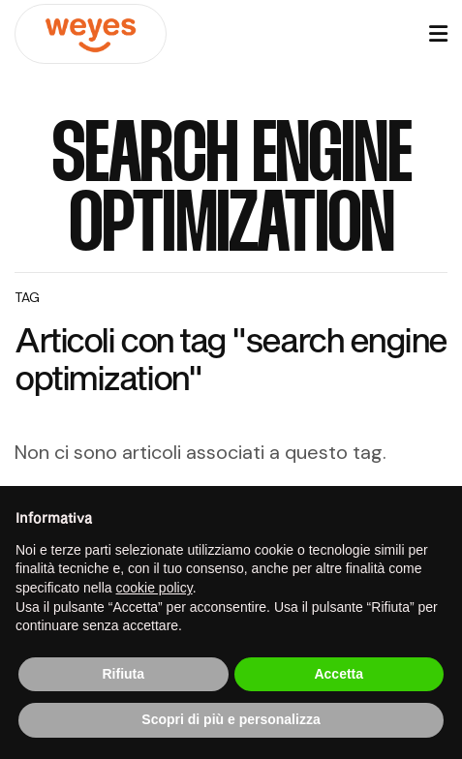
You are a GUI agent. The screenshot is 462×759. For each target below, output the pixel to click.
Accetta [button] (338, 674)
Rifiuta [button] (123, 674)
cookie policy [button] (154, 587)
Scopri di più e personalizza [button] (230, 719)
